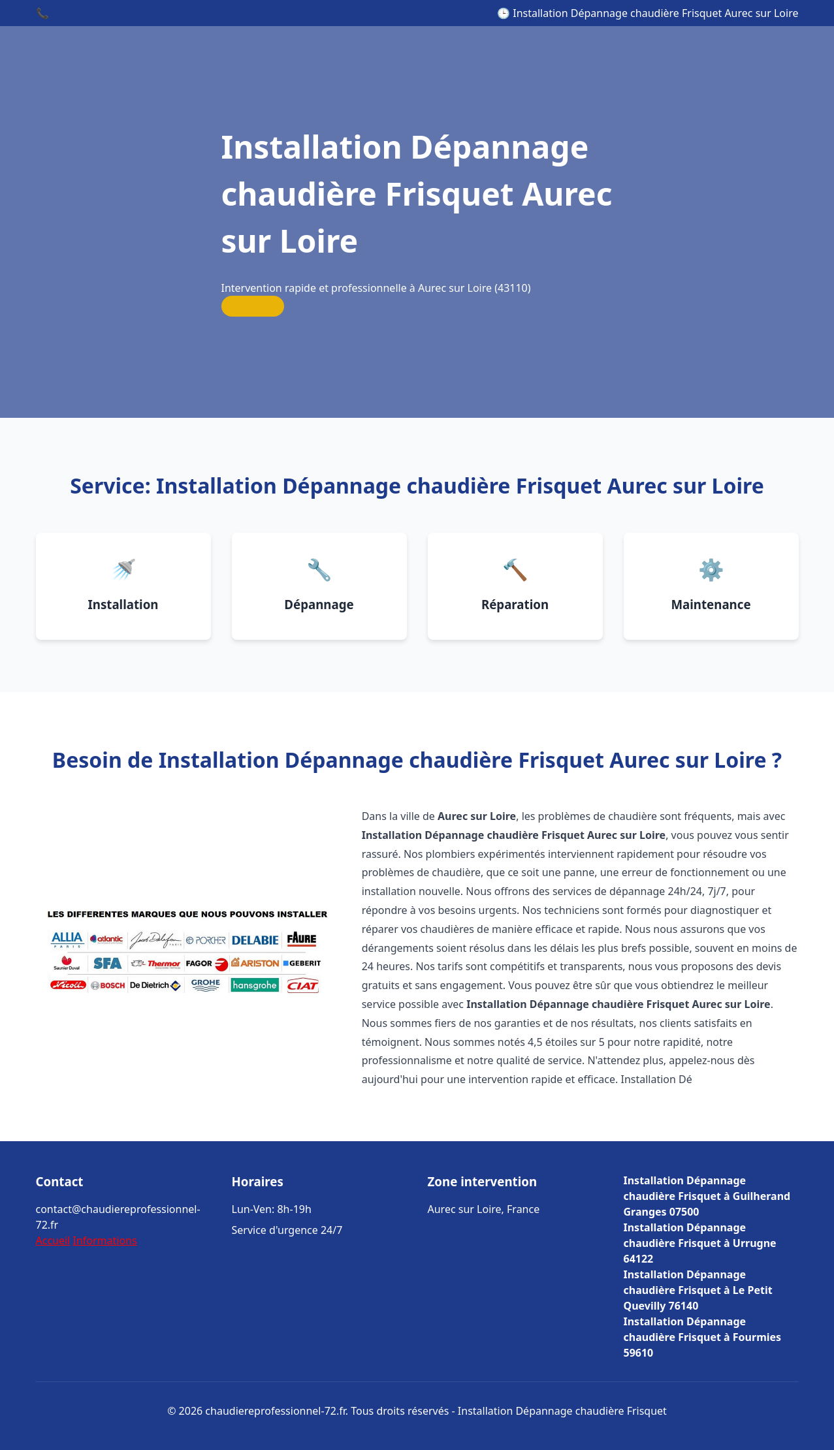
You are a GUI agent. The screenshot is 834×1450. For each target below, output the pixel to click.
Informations (104, 1240)
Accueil (53, 1240)
